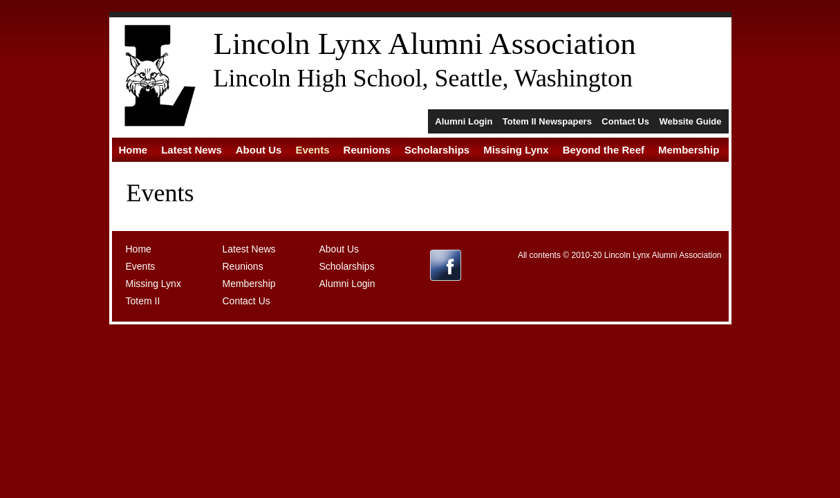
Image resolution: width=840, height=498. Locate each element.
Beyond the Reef (603, 150)
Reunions (367, 150)
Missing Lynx (515, 150)
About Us (259, 150)
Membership (688, 150)
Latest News (191, 150)
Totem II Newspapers (547, 121)
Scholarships (436, 150)
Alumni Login (463, 121)
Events (312, 150)
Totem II (143, 300)
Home (133, 150)
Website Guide (690, 121)
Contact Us (625, 121)
